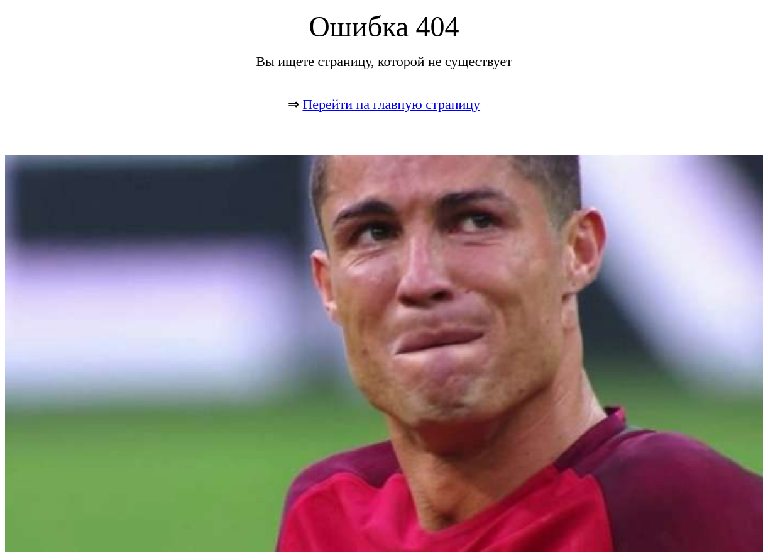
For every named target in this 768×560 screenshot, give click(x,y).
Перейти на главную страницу (391, 104)
